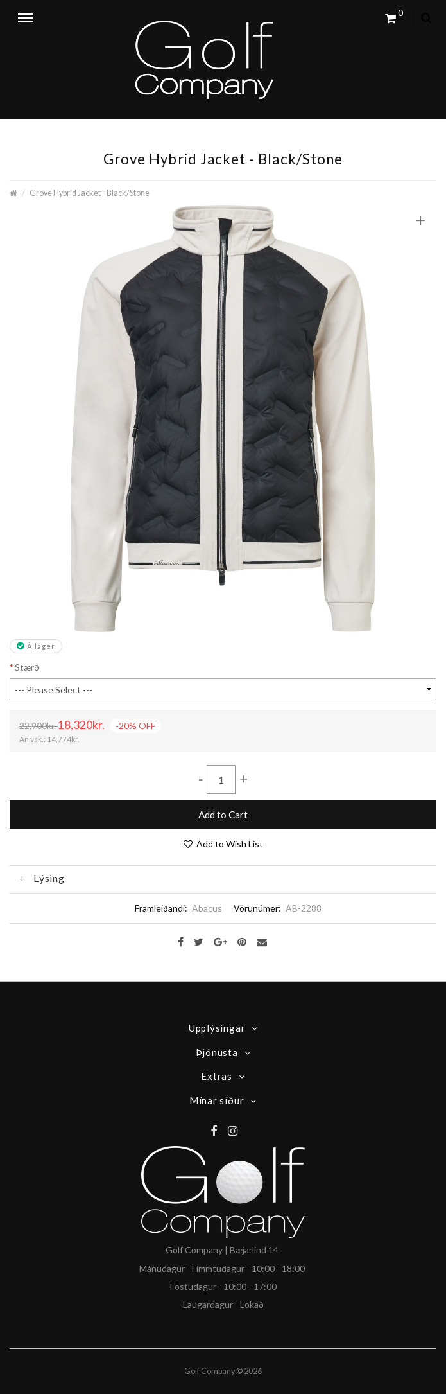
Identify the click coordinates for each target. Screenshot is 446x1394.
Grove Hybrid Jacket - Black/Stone (90, 193)
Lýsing (42, 878)
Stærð (27, 667)
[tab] (223, 878)
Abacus (207, 908)
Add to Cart (223, 814)
